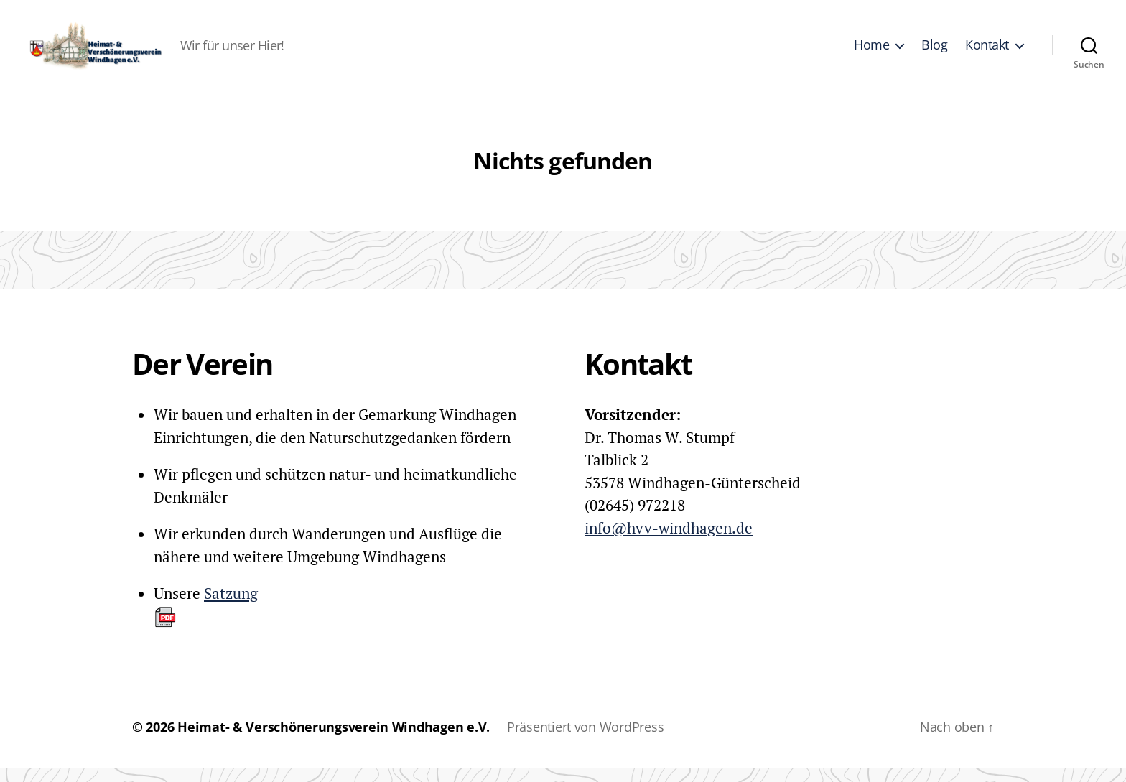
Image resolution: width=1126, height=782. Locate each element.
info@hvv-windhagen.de (669, 542)
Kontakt (987, 52)
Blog (934, 52)
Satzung (206, 620)
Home (871, 52)
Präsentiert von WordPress (592, 741)
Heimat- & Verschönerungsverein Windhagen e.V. (333, 741)
